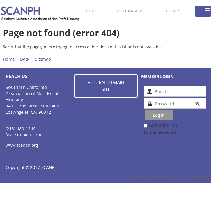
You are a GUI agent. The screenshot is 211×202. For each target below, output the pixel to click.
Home (9, 59)
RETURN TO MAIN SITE (106, 85)
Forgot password (160, 132)
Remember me (163, 125)
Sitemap (43, 59)
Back (24, 59)
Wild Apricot (159, 176)
